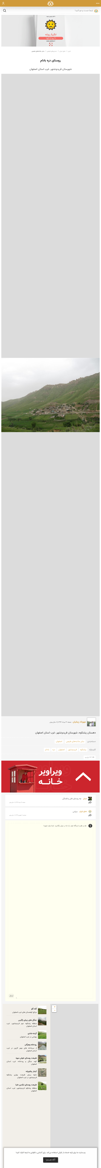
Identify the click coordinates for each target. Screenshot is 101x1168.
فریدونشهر (72, 749)
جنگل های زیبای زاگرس (27, 1020)
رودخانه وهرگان (31, 1044)
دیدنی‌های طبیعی (52, 51)
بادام (47, 749)
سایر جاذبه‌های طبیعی (38, 51)
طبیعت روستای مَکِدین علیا (26, 1084)
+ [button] (54, 1006)
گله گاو (34, 1008)
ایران (69, 51)
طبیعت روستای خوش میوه (26, 1058)
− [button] (54, 1010)
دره (53, 749)
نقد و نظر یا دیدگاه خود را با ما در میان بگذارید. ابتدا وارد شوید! (51, 910)
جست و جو (4, 10)
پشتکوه (83, 749)
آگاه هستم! (50, 1160)
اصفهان (59, 741)
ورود (3, 3)
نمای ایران (62, 51)
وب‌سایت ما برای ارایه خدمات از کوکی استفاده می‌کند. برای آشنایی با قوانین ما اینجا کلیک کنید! (50, 1152)
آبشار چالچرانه (31, 1071)
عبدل (85, 798)
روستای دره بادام (50, 60)
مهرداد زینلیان (79, 722)
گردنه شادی (32, 1033)
